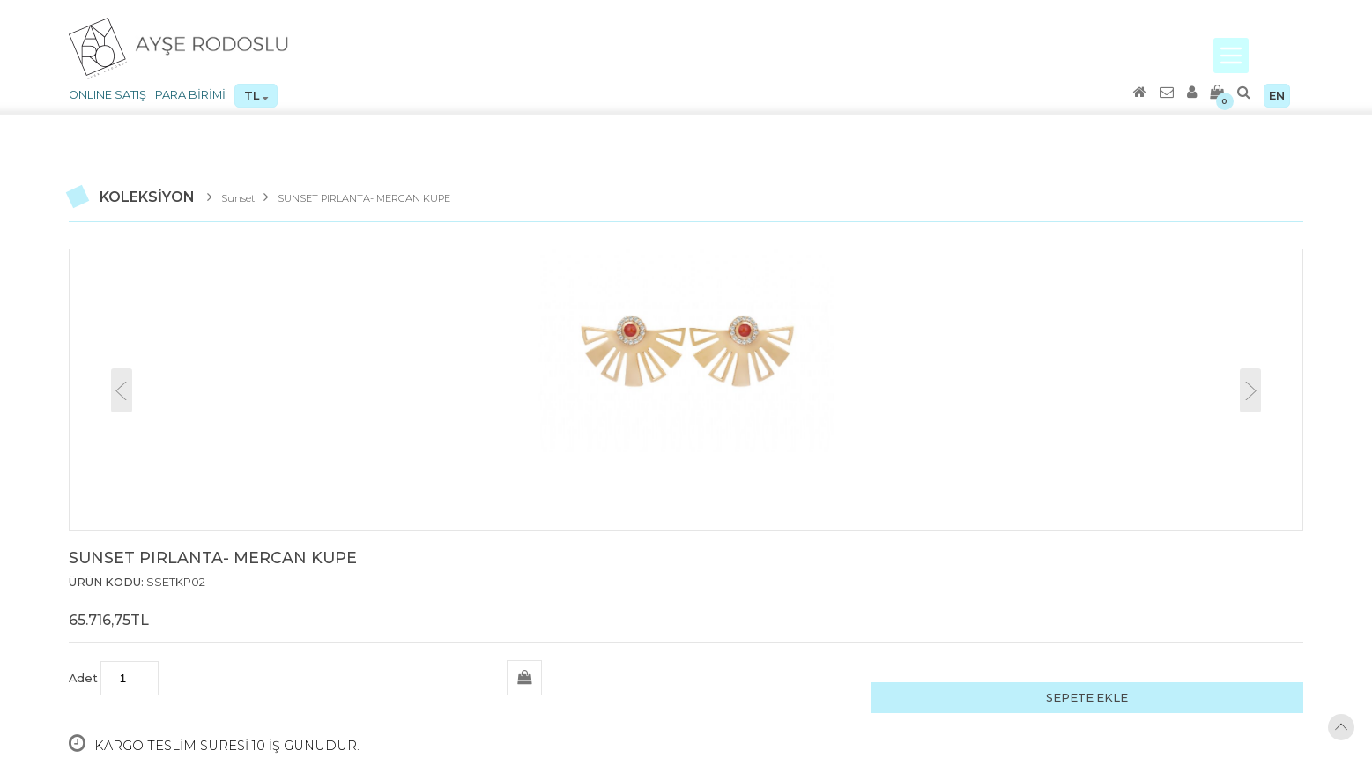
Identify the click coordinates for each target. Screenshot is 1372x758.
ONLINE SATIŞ (107, 94)
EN (1277, 95)
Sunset (238, 198)
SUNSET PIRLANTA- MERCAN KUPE (364, 198)
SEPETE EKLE (1087, 697)
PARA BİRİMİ (190, 94)
